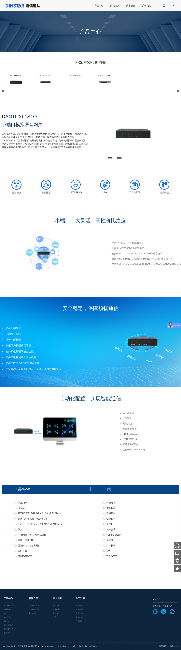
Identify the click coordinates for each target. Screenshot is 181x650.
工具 (54, 617)
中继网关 (7, 609)
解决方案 (114, 5)
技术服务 (130, 5)
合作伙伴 (79, 617)
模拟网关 (7, 633)
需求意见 (56, 613)
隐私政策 (174, 646)
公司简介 (79, 605)
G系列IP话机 (8, 629)
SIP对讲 (7, 621)
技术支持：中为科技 (88, 646)
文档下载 (56, 605)
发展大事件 (80, 613)
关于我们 (146, 5)
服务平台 (7, 617)
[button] (3, 91)
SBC (5, 613)
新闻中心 (79, 609)
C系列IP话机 (8, 625)
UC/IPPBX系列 (9, 605)
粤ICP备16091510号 (67, 646)
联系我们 (79, 621)
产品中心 (99, 5)
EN (174, 6)
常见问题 (56, 609)
